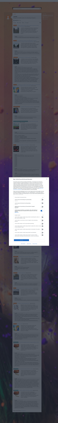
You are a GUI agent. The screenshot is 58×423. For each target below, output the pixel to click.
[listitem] (29, 197)
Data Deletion (23, 243)
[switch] (42, 199)
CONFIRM (21, 240)
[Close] (47, 179)
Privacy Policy (35, 243)
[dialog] (29, 211)
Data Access (29, 243)
